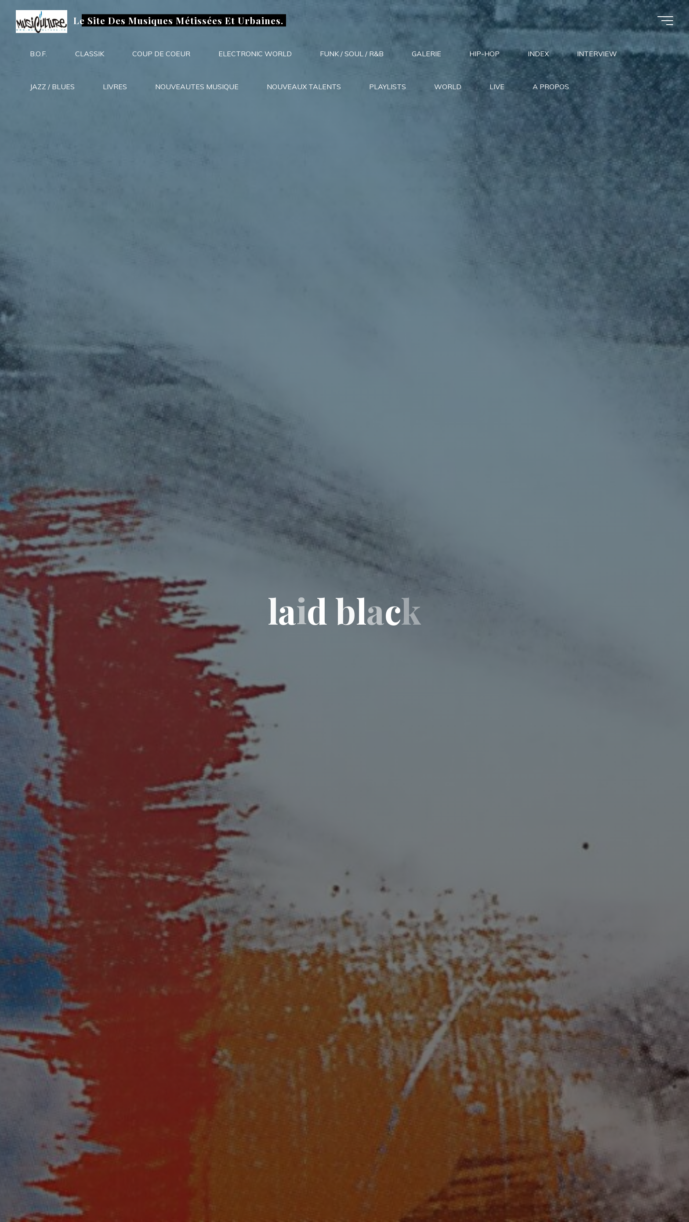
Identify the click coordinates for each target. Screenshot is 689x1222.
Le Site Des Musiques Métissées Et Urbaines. (180, 21)
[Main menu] (663, 21)
